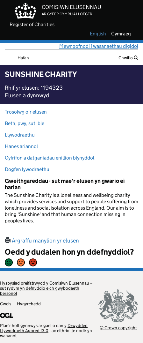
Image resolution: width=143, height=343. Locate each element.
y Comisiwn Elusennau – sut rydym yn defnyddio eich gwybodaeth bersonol (46, 288)
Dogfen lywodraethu (27, 169)
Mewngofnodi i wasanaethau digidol (98, 46)
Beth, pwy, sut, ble (24, 123)
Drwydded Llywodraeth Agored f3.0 (44, 328)
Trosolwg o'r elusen (26, 112)
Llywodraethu (20, 135)
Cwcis (5, 304)
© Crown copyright (118, 327)
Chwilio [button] (128, 58)
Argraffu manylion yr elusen (42, 240)
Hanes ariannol (21, 146)
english (98, 34)
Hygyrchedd (29, 304)
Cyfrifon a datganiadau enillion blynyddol (49, 158)
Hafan (23, 58)
